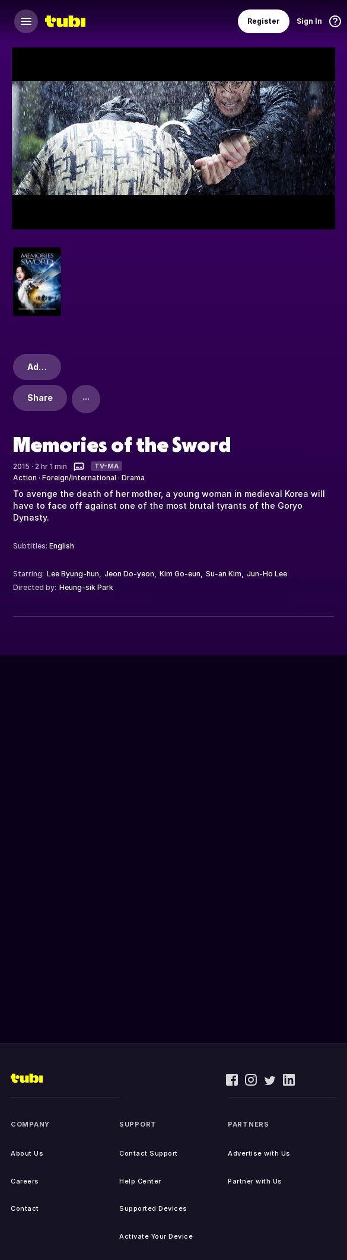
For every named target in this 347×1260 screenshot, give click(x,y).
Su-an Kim (223, 573)
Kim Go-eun (180, 573)
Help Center (140, 1181)
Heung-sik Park (86, 587)
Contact (25, 1208)
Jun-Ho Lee (267, 573)
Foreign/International (79, 477)
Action (25, 477)
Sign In (309, 21)
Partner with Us (255, 1181)
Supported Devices (153, 1208)
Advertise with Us (259, 1153)
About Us (27, 1153)
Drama (133, 477)
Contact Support (148, 1153)
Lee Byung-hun (73, 573)
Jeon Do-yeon (129, 573)
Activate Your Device (156, 1236)
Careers (25, 1181)
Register (263, 21)
